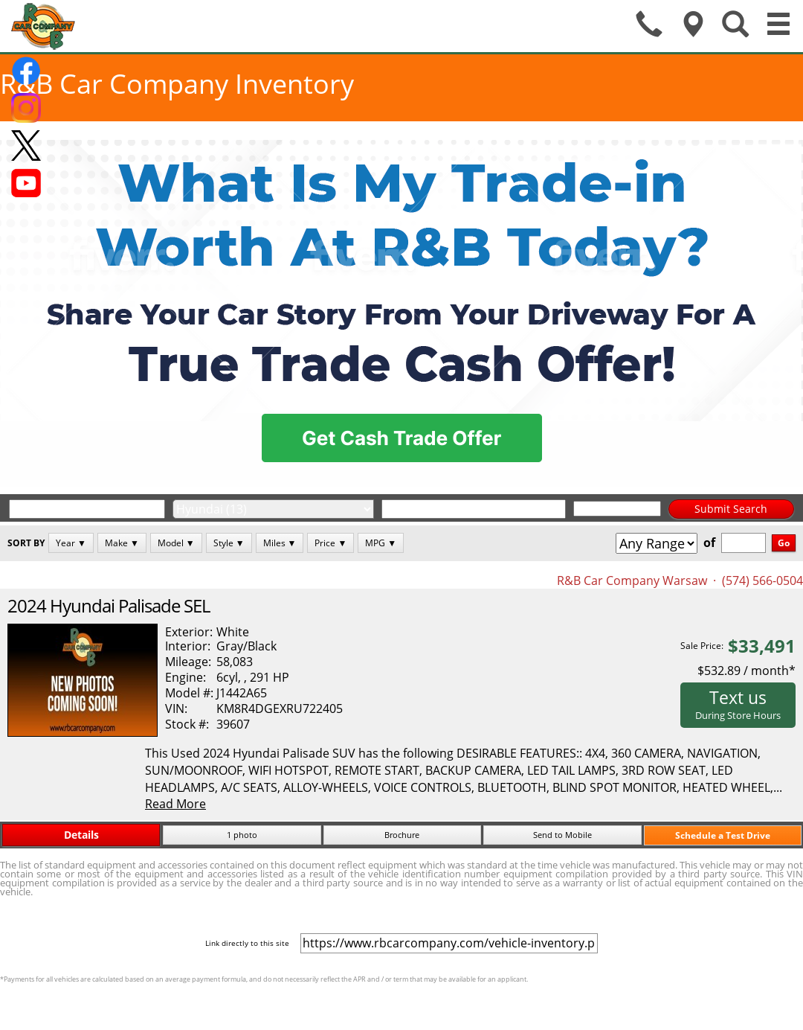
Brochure (401, 834)
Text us (738, 704)
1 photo (242, 834)
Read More (175, 804)
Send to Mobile (562, 834)
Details (81, 835)
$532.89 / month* (746, 670)
